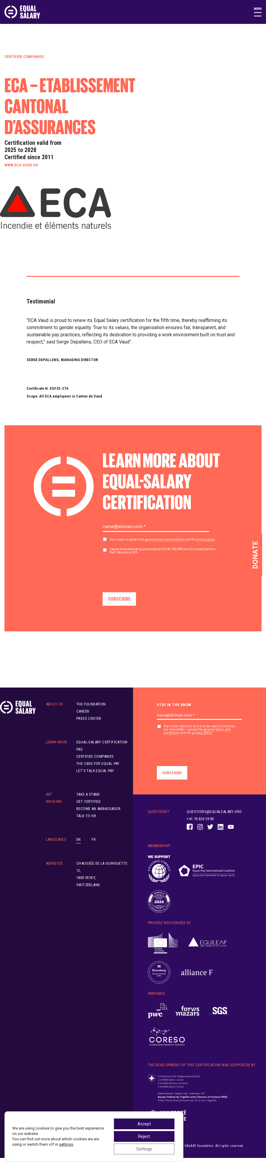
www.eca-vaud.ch (21, 165)
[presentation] (148, 571)
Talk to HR (86, 816)
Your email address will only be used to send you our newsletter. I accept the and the (199, 730)
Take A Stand (88, 794)
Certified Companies (24, 56)
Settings (144, 1149)
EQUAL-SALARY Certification (101, 742)
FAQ (79, 749)
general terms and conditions (165, 539)
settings (66, 1144)
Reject (144, 1136)
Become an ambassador (98, 808)
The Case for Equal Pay (98, 763)
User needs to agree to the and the (162, 539)
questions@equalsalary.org (214, 811)
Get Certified (88, 801)
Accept (144, 1123)
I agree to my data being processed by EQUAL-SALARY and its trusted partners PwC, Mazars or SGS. (163, 550)
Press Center (88, 718)
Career (82, 711)
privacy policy (205, 539)
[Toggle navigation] (258, 11)
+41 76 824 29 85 (200, 819)
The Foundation (91, 704)
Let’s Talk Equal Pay (95, 770)
